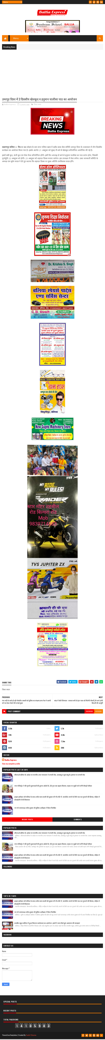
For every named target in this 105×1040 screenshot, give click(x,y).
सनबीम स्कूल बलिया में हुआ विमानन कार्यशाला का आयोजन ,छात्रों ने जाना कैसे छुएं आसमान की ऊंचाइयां (47, 924)
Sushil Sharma (31, 1036)
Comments (78, 821)
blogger (98, 712)
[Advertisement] (52, 72)
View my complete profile (11, 764)
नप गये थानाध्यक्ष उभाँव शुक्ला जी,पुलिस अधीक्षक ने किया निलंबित (35, 809)
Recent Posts (27, 821)
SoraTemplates (12, 1036)
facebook (89, 712)
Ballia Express (11, 761)
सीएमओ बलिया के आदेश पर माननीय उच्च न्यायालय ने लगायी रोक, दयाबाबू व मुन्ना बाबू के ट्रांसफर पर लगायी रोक (49, 776)
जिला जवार (37, 105)
